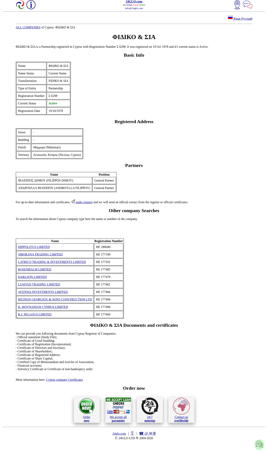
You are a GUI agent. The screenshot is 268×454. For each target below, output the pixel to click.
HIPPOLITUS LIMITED (34, 247)
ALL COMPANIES (28, 27)
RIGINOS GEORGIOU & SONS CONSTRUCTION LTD (55, 299)
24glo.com (119, 433)
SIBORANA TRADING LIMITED (40, 254)
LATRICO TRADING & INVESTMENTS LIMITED (52, 262)
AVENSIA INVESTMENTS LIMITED (43, 292)
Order (86, 410)
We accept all (118, 410)
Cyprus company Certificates (64, 379)
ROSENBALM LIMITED (34, 269)
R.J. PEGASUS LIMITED (35, 314)
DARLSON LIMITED (32, 277)
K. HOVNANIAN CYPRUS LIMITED (43, 307)
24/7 (149, 410)
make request (81, 202)
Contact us (181, 410)
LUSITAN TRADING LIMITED (39, 284)
